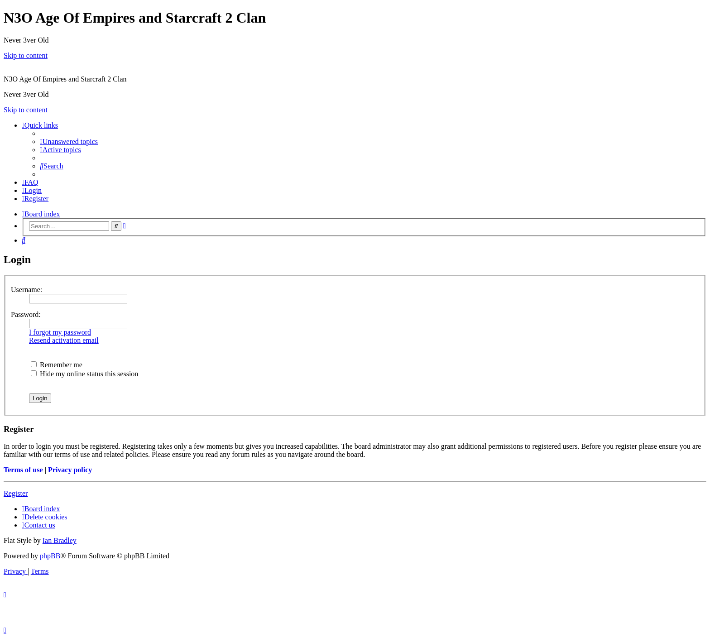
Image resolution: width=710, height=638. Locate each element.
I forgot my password (60, 332)
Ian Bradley (60, 540)
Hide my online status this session (84, 374)
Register (16, 493)
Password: (26, 314)
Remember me (56, 365)
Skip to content (26, 55)
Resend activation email (64, 340)
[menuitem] (69, 141)
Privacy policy (70, 470)
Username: (26, 289)
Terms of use (23, 470)
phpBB (50, 556)
